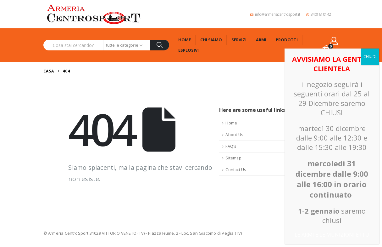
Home (184, 40)
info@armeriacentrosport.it (275, 14)
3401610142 (318, 14)
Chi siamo (211, 40)
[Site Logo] (93, 14)
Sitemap (233, 158)
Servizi (238, 40)
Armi (261, 40)
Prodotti (287, 40)
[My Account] (334, 41)
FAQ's (230, 146)
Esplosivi (188, 50)
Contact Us (235, 169)
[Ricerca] (159, 45)
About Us (234, 134)
